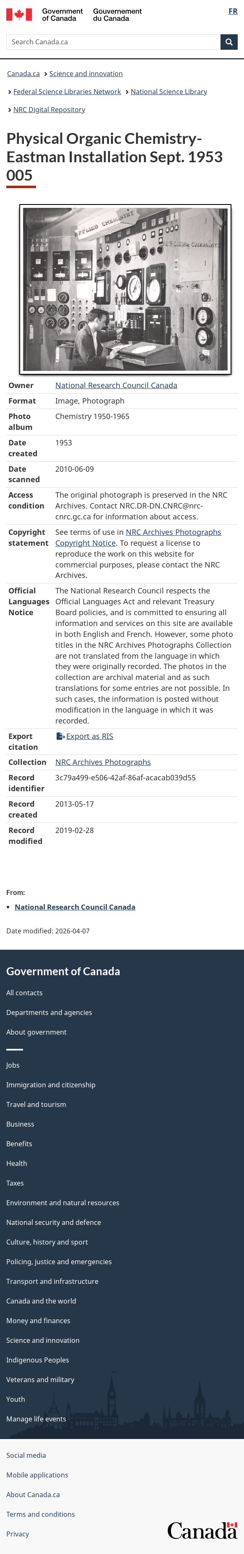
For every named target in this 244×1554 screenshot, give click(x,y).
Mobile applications (37, 1475)
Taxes (15, 1183)
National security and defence (53, 1222)
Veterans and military (40, 1379)
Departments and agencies (49, 1012)
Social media (26, 1455)
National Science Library (169, 91)
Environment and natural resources (62, 1202)
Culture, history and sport (47, 1242)
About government (36, 1032)
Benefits (19, 1143)
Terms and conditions (40, 1514)
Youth (15, 1399)
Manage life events (36, 1419)
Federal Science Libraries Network (67, 91)
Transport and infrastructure (52, 1281)
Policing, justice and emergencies (59, 1261)
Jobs (13, 1065)
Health (16, 1163)
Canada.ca (23, 73)
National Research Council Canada (116, 385)
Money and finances (38, 1320)
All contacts (24, 992)
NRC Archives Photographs (103, 762)
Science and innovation (86, 73)
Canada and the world (41, 1301)
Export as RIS (85, 736)
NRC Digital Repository (49, 109)
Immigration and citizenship (51, 1084)
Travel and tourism (36, 1104)
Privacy (17, 1534)
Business (20, 1124)
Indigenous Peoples (37, 1360)
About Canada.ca (33, 1494)
